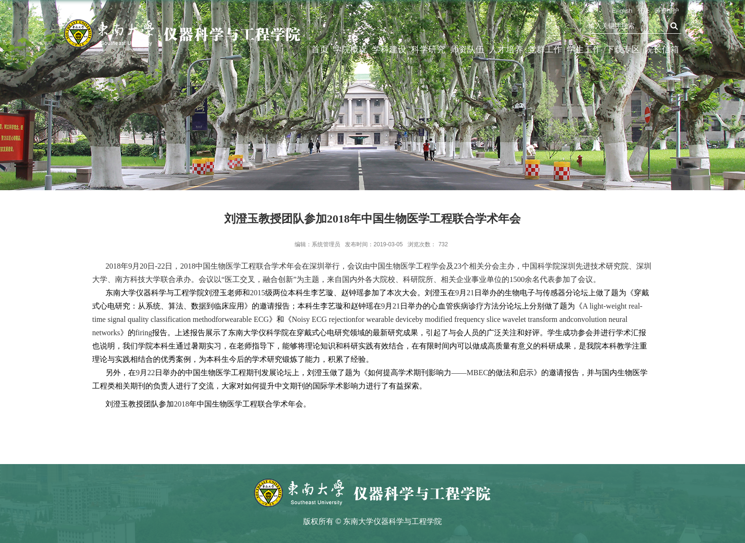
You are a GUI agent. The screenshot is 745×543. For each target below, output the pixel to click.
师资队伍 (467, 49)
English (622, 10)
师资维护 (666, 10)
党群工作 (545, 49)
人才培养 (506, 49)
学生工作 (584, 49)
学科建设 (389, 49)
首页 (319, 49)
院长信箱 (662, 49)
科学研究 (428, 49)
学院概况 (350, 49)
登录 (643, 10)
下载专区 (623, 49)
